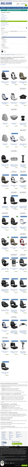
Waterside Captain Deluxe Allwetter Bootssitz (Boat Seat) (23, 145)
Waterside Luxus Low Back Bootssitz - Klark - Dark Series (5, 373)
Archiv (10, 438)
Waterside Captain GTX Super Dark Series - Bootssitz (23, 311)
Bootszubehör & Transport (5, 22)
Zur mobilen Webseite (5, 439)
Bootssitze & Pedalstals (4, 21)
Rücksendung (3, 436)
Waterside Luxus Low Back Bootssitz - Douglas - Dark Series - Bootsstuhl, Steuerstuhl (14, 207)
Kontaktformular (4, 445)
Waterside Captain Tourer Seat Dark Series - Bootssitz (5, 310)
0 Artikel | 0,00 (24, 3)
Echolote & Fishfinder (4, 23)
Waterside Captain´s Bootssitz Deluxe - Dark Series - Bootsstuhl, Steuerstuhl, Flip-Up (14, 311)
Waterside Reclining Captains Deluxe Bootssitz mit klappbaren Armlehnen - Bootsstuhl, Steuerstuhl (14, 331)
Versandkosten (4, 434)
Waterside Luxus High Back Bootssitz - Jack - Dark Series (14, 290)
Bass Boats (3, 16)
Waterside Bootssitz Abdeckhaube (5, 123)
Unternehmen (11, 433)
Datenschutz (17, 435)
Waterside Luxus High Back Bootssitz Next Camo (5, 186)
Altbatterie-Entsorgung (19, 436)
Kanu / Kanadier (3, 25)
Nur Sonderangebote (5, 32)
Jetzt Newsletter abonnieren (17, 443)
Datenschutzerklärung (18, 456)
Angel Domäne (4, 39)
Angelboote (2, 14)
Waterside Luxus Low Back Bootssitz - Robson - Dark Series (23, 269)
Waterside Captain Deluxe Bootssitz (14, 186)
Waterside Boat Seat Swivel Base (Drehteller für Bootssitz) (23, 103)
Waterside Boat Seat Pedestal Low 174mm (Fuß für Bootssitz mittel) (23, 124)
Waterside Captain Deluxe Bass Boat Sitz (5, 352)
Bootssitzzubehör (4, 46)
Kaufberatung (3, 437)
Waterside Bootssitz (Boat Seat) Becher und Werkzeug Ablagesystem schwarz (23, 207)
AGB (16, 433)
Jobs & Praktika (11, 435)
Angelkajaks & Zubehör (4, 17)
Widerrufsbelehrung (18, 434)
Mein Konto (3, 433)
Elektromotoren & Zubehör (5, 24)
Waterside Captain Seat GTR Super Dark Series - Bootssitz (5, 248)
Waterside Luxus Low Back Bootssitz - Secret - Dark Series (5, 228)
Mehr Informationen (3, 64)
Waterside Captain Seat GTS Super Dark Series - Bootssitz (14, 228)
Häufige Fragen (4, 438)
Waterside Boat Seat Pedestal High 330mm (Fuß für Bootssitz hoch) (5, 207)
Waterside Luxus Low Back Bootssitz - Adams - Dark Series (5, 82)
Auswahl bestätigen (18, 465)
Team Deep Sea (4, 41)
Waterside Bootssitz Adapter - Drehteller (14, 269)
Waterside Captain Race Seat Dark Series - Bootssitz (5, 269)
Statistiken (7, 463)
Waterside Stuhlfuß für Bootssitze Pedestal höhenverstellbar (23, 352)
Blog (9, 434)
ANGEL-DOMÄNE (7, 3)
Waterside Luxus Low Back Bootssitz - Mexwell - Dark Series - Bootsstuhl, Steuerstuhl (23, 290)
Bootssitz (3, 45)
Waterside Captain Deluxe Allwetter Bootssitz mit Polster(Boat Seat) (23, 186)
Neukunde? (10, 0)
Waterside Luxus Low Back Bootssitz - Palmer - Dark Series (5, 165)
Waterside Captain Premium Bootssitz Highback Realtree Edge (23, 82)
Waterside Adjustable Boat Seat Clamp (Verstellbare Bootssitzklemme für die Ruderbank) (23, 331)
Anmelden (5, 0)
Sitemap (10, 439)
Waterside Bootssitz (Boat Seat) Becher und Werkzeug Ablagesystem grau (14, 165)
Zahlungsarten (4, 435)
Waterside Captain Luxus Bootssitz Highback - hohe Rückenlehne (5, 103)
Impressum (17, 437)
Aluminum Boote (4, 15)
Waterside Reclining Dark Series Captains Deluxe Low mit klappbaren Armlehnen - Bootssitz (5, 290)
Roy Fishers (4, 40)
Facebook (10, 436)
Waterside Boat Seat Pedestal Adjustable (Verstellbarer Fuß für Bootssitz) (23, 165)
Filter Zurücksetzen (14, 31)
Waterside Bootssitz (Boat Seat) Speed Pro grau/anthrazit (14, 82)
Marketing (12, 463)
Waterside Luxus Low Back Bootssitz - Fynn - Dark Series (14, 352)
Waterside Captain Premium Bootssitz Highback (14, 103)
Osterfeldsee (11, 437)
